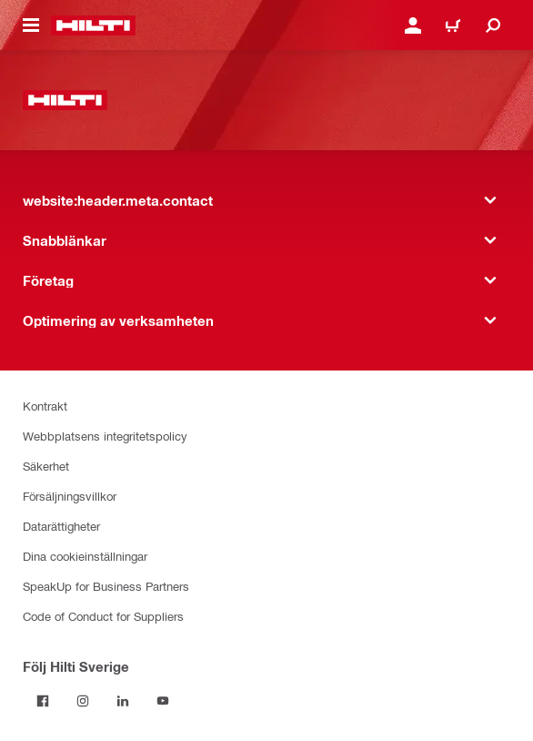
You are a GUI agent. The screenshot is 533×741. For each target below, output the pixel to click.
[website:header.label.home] (93, 25)
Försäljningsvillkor (69, 495)
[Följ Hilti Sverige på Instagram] (83, 701)
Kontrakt (45, 405)
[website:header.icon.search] (493, 25)
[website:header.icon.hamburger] (31, 25)
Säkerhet (46, 465)
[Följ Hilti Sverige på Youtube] (163, 701)
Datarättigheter (61, 526)
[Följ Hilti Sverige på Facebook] (43, 701)
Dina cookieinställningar (85, 556)
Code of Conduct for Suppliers (103, 616)
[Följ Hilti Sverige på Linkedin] (123, 701)
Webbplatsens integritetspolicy (105, 435)
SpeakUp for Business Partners (106, 586)
